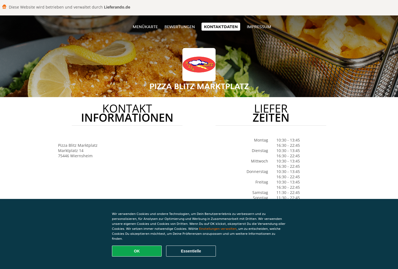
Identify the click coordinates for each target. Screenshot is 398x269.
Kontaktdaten (221, 27)
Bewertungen (179, 27)
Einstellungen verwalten (218, 229)
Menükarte (145, 27)
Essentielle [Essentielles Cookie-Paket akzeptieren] (191, 251)
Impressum (259, 27)
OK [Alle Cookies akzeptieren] (137, 251)
